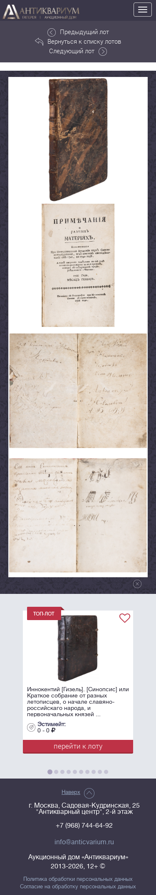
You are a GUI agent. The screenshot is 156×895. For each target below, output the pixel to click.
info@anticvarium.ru (84, 842)
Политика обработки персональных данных (78, 879)
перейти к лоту (78, 746)
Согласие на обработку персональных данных (78, 887)
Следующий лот (78, 51)
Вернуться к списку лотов (78, 41)
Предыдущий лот (78, 32)
